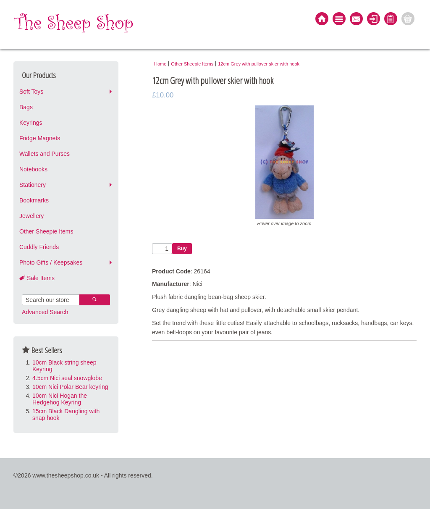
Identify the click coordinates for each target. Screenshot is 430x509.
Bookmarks (34, 200)
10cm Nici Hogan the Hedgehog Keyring (59, 399)
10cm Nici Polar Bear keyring (70, 386)
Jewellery (31, 216)
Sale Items (37, 278)
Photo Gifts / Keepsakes (50, 262)
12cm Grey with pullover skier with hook (258, 63)
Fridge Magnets (39, 138)
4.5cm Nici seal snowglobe (67, 378)
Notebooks (33, 169)
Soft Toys (31, 91)
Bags (26, 107)
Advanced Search (45, 312)
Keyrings (30, 122)
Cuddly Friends (39, 247)
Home (160, 63)
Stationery (32, 184)
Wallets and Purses (44, 153)
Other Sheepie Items (46, 231)
